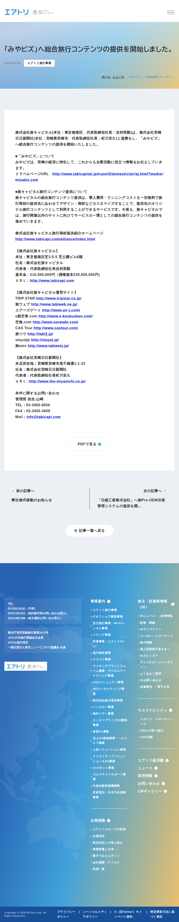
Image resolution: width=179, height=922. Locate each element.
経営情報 (167, 616)
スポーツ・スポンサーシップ (156, 721)
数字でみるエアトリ (106, 855)
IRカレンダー (149, 655)
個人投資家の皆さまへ (155, 649)
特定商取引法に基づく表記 (162, 914)
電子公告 (163, 686)
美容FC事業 (101, 731)
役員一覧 (99, 869)
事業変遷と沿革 (103, 849)
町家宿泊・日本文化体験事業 (109, 795)
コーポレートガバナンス (156, 636)
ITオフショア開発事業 (108, 616)
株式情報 (146, 642)
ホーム (106, 77)
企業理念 (99, 836)
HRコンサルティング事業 (109, 691)
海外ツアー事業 (103, 713)
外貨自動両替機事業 (106, 785)
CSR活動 (146, 737)
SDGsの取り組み (152, 730)
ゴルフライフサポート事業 (109, 777)
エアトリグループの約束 (109, 829)
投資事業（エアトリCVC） (108, 644)
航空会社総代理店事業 (108, 700)
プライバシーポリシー (66, 914)
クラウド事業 (102, 659)
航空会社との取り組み (108, 842)
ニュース (118, 77)
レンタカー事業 (103, 707)
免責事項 (146, 686)
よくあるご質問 (150, 673)
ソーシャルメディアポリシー (95, 914)
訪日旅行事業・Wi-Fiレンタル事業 (109, 626)
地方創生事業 (102, 652)
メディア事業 (102, 634)
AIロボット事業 (103, 767)
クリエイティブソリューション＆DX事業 (109, 759)
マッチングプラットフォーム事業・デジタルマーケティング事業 (109, 670)
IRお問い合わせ (150, 680)
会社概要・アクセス (106, 862)
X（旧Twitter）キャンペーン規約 (128, 914)
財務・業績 (147, 622)
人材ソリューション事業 (109, 749)
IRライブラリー (150, 629)
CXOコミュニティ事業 (108, 682)
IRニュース (147, 616)
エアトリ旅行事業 (105, 610)
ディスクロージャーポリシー (156, 665)
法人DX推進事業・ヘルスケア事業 (110, 741)
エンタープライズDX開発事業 (110, 723)
